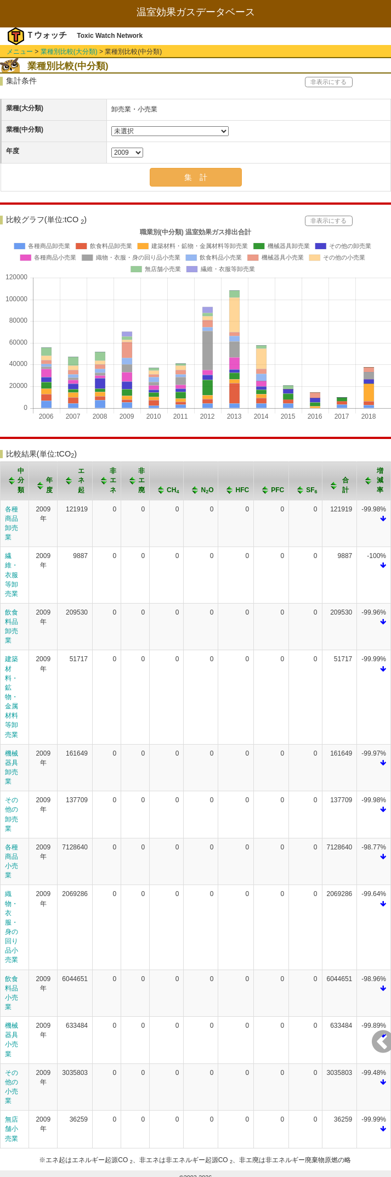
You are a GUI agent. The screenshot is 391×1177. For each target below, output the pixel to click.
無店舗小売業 (11, 1129)
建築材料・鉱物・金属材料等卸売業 (11, 696)
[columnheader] (15, 481)
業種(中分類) (24, 129)
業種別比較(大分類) (69, 51)
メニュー (20, 51)
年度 (12, 151)
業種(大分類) (24, 108)
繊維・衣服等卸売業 (11, 575)
